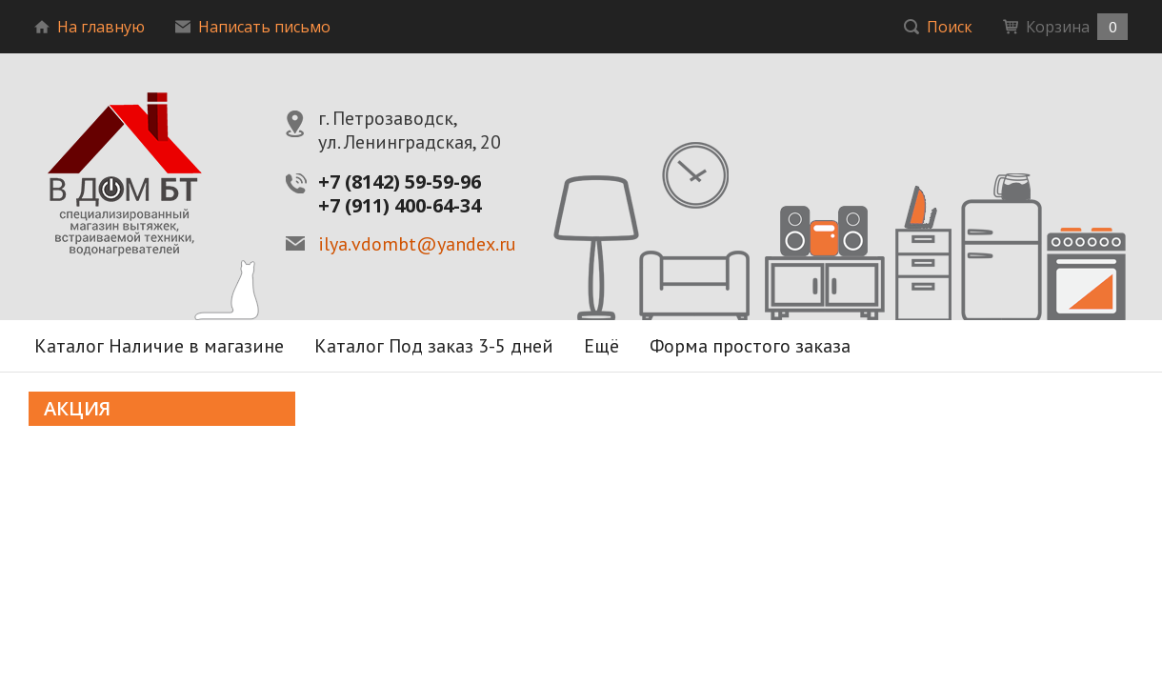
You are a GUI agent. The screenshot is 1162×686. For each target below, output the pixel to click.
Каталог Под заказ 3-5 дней (433, 345)
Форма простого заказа (750, 345)
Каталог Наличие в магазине (159, 345)
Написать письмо (253, 26)
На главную (89, 26)
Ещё (601, 345)
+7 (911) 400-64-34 (399, 205)
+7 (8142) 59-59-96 (399, 181)
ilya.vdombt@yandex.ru (417, 244)
